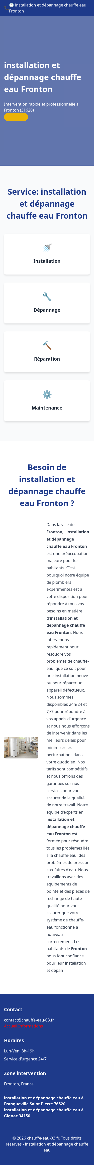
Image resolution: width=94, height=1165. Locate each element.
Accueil (10, 1026)
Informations (30, 1026)
